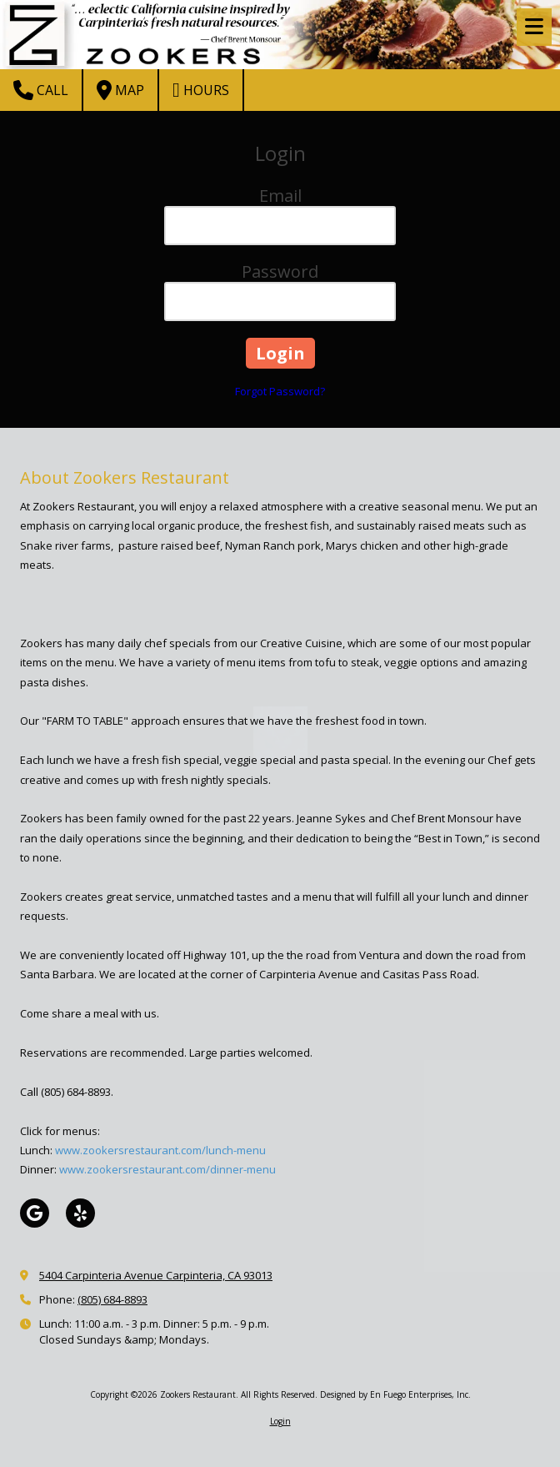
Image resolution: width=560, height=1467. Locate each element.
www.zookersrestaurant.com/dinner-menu (167, 1169)
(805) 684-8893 (113, 1299)
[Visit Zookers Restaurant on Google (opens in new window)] (34, 1213)
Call (40, 90)
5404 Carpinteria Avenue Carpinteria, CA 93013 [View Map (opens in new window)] (155, 1275)
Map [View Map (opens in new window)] (120, 90)
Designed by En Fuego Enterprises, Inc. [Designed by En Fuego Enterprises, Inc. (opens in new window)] (395, 1394)
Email (280, 195)
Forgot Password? (280, 391)
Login (280, 1421)
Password (280, 271)
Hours (200, 90)
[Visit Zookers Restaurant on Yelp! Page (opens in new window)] (80, 1213)
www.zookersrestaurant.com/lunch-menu (160, 1150)
